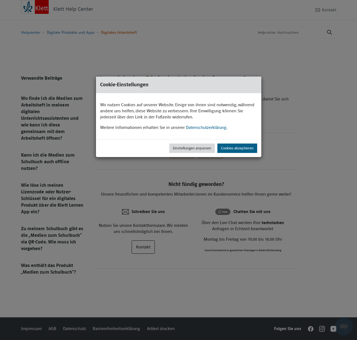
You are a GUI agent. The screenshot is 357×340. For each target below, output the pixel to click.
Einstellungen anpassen (192, 148)
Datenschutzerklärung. (206, 127)
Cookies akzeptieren (237, 148)
